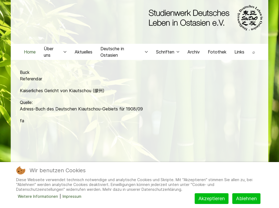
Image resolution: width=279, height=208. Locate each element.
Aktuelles (83, 55)
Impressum (72, 196)
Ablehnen (246, 198)
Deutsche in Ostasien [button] (124, 55)
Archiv (193, 55)
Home (30, 55)
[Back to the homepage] (204, 18)
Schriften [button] (167, 55)
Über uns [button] (55, 55)
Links (239, 55)
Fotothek (217, 55)
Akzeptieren (211, 198)
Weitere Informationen (38, 196)
